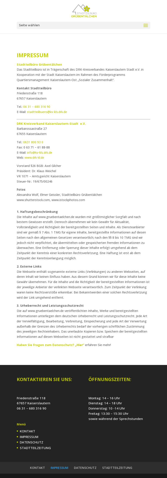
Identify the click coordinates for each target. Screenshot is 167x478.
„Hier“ (79, 345)
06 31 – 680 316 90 (36, 107)
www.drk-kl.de (34, 157)
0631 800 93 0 (33, 142)
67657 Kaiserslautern (33, 403)
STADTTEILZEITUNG (35, 448)
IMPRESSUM (29, 437)
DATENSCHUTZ (31, 442)
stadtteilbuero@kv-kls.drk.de (47, 112)
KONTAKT (27, 431)
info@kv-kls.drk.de (39, 152)
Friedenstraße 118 (31, 398)
